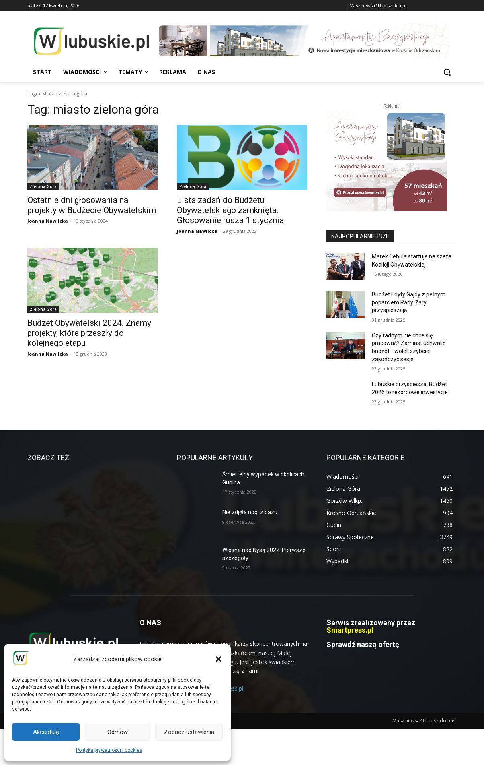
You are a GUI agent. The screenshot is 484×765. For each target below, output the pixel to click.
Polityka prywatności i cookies (109, 750)
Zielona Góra (43, 186)
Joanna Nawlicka (47, 221)
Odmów (117, 732)
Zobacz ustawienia (189, 732)
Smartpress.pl (349, 630)
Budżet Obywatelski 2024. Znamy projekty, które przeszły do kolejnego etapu (89, 333)
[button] (219, 659)
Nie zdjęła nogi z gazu (249, 512)
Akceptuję (46, 732)
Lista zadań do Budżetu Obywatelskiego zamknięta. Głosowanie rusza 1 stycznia (230, 210)
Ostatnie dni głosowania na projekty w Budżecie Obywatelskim (91, 205)
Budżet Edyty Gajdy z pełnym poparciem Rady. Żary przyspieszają (408, 302)
